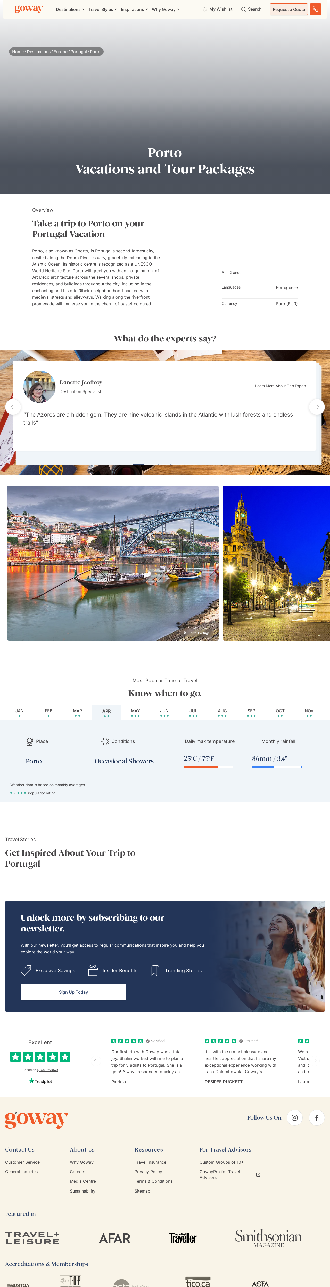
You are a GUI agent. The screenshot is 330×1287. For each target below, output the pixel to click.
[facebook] (317, 1115)
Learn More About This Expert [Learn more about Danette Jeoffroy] (283, 386)
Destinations (39, 52)
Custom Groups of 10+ (222, 1159)
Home (18, 52)
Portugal (79, 52)
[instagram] (295, 1115)
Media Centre (83, 1178)
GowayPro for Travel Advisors (230, 1171)
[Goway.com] (29, 9)
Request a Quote (289, 9)
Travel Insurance (150, 1159)
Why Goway (82, 1159)
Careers (77, 1169)
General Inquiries (21, 1169)
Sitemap (142, 1188)
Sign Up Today (73, 989)
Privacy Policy (148, 1169)
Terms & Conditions (153, 1178)
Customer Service (22, 1159)
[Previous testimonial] (13, 406)
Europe (61, 52)
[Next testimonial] (317, 406)
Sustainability (82, 1188)
